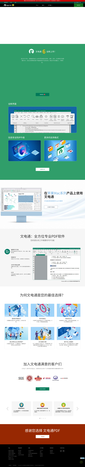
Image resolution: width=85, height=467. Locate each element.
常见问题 (19, 450)
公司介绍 (41, 450)
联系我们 (78, 5)
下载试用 (42, 436)
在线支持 (19, 451)
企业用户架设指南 (21, 454)
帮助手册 (19, 453)
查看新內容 (42, 169)
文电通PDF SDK (10, 457)
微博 (40, 451)
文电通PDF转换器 (11, 451)
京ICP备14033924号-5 (41, 465)
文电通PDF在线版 (11, 459)
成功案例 (41, 454)
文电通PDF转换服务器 (11, 453)
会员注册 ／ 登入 (78, 2)
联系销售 (51, 450)
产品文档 (29, 451)
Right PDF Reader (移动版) (12, 456)
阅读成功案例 (42, 389)
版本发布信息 (30, 456)
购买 (11, 2)
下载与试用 (6, 2)
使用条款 (10, 465)
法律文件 (41, 456)
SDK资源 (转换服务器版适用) (32, 453)
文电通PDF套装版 (51, 207)
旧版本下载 (30, 454)
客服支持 (51, 451)
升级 (15, 2)
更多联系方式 (52, 453)
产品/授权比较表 (30, 450)
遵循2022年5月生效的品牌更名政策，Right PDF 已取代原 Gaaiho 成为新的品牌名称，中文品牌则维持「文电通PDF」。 (42, 0)
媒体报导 (41, 453)
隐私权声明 (14, 465)
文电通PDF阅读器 (11, 454)
